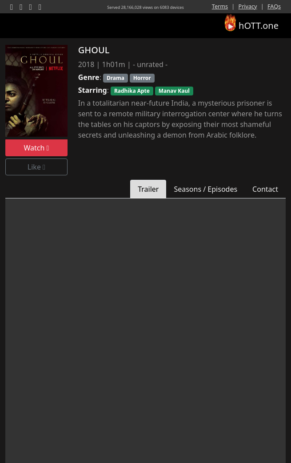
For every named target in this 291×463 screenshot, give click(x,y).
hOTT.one (251, 24)
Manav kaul (174, 91)
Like (36, 167)
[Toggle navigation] (17, 26)
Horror (142, 78)
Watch (36, 148)
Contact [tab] (265, 189)
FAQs (274, 6)
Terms (220, 6)
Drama (115, 78)
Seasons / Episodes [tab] (205, 189)
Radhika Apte (132, 91)
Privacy (248, 6)
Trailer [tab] (148, 189)
